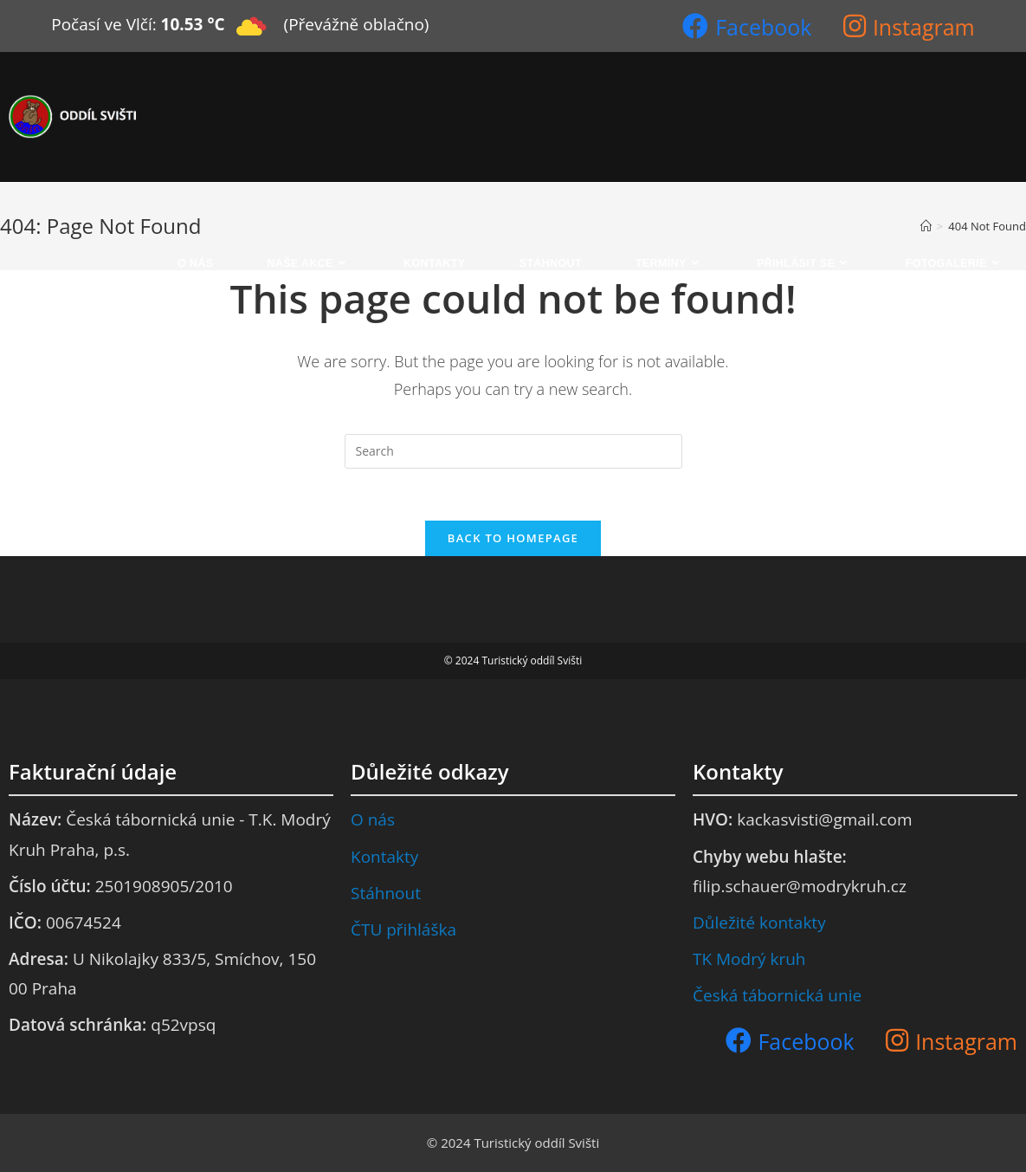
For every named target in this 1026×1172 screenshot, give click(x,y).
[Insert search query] (513, 451)
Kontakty (384, 856)
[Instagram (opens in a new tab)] (909, 25)
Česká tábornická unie (777, 995)
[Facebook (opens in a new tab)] (746, 25)
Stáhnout (386, 893)
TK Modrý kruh (749, 959)
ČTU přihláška (403, 929)
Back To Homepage (513, 538)
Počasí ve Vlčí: (103, 24)
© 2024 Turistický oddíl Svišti (513, 1142)
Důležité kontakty (759, 922)
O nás (373, 819)
